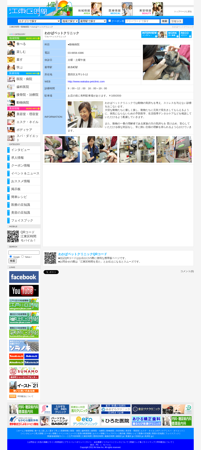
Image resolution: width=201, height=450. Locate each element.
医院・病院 (24, 79)
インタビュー (20, 149)
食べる (21, 44)
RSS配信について (26, 396)
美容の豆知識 (20, 212)
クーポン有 (116, 21)
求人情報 (17, 157)
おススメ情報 (20, 181)
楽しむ (21, 51)
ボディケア (24, 129)
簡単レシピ (19, 197)
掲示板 (16, 189)
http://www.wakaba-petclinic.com (86, 81)
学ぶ (19, 67)
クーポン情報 (20, 165)
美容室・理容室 (27, 114)
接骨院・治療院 (27, 94)
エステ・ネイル (27, 122)
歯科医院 (22, 86)
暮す (19, 59)
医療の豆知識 (20, 204)
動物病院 (25, 27)
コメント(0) (187, 271)
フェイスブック (22, 220)
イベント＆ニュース (25, 173)
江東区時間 (14, 27)
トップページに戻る (183, 11)
